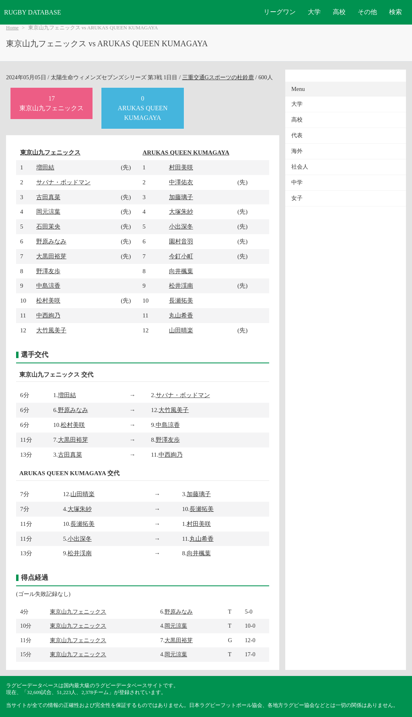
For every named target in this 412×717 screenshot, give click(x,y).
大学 (314, 11)
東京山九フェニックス (50, 152)
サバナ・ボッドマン (63, 182)
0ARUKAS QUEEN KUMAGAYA (142, 108)
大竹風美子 (51, 330)
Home (12, 28)
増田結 (45, 167)
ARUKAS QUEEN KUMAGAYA (185, 152)
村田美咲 (181, 167)
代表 (297, 135)
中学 (297, 182)
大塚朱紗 (181, 211)
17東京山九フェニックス (51, 103)
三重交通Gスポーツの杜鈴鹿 (218, 77)
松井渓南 (181, 285)
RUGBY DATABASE (32, 12)
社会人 (299, 167)
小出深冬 (181, 226)
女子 (297, 198)
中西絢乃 (48, 315)
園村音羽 (181, 241)
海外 (297, 151)
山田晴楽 (181, 330)
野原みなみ (51, 241)
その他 (367, 11)
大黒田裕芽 (51, 256)
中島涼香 (48, 285)
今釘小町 (181, 256)
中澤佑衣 (181, 182)
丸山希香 (181, 315)
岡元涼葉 (48, 211)
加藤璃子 (181, 197)
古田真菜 (48, 197)
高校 (339, 11)
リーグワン (280, 11)
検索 (395, 11)
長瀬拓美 (181, 300)
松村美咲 (48, 300)
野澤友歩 (48, 271)
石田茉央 (48, 226)
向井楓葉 (181, 271)
